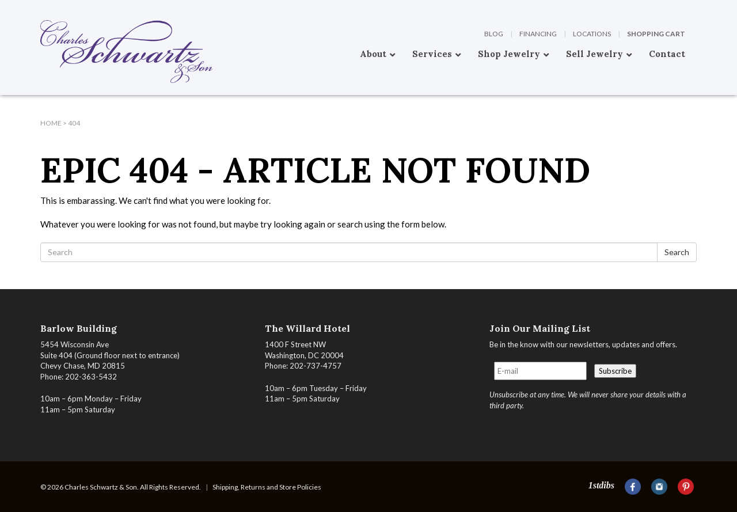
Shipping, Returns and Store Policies (266, 487)
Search (676, 252)
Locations (592, 33)
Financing (538, 33)
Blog (493, 33)
